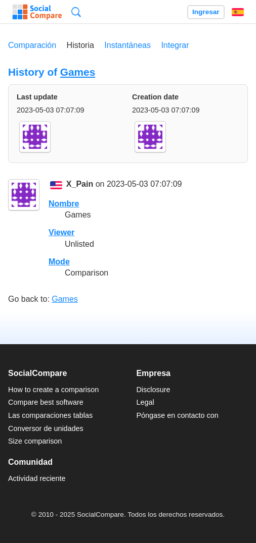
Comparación (32, 45)
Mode (59, 261)
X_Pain (79, 184)
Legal (145, 402)
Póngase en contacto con (177, 415)
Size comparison (35, 441)
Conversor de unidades (45, 428)
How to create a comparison (53, 390)
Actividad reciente (37, 478)
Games (77, 72)
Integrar (175, 45)
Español (238, 12)
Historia (80, 45)
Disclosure (153, 390)
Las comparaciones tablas (50, 415)
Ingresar (206, 12)
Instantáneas (127, 45)
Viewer (61, 232)
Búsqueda (76, 12)
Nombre (64, 203)
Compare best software (45, 402)
